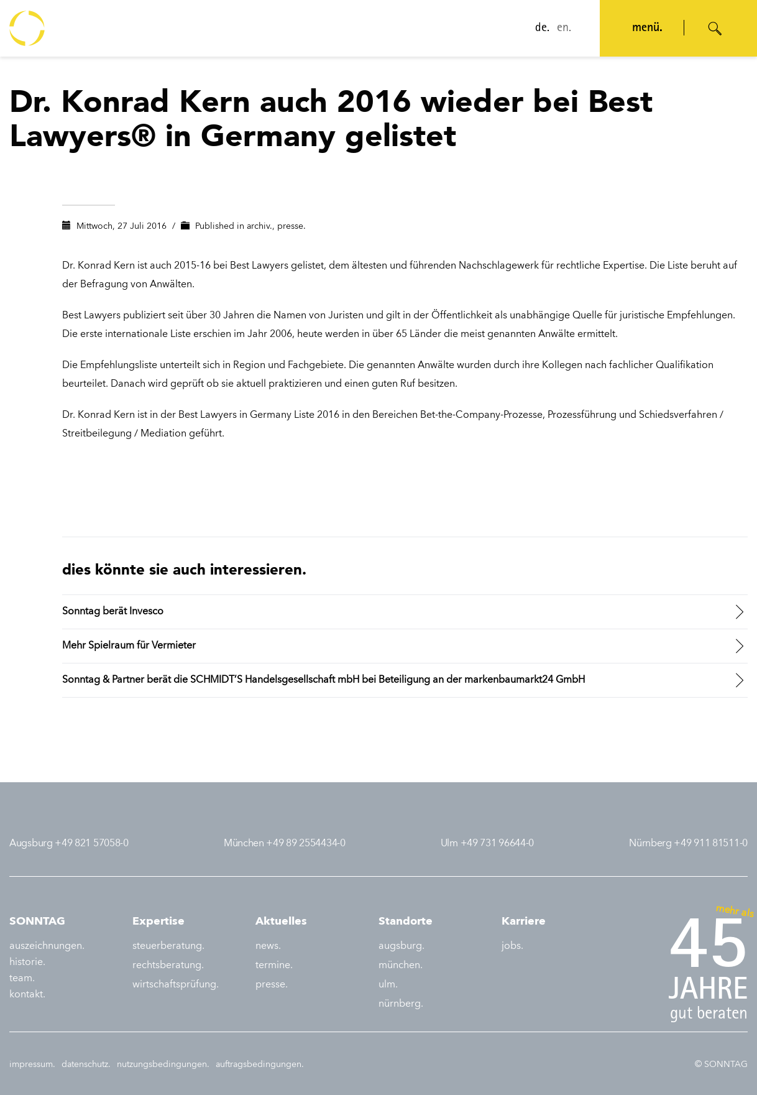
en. (564, 28)
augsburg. (401, 946)
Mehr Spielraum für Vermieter (129, 646)
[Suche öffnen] (715, 28)
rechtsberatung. (168, 966)
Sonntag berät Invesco (112, 612)
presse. (291, 226)
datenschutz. (86, 1064)
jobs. (512, 946)
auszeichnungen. (47, 946)
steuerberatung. (168, 946)
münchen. (400, 966)
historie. (27, 963)
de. (542, 28)
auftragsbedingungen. (260, 1064)
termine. (274, 966)
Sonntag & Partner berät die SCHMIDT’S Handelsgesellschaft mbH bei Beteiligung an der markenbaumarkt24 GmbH (323, 680)
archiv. (259, 226)
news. (268, 946)
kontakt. (27, 995)
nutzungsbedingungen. (163, 1064)
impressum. (32, 1064)
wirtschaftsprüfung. (175, 985)
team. (22, 979)
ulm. (388, 985)
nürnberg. (400, 1004)
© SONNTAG (721, 1064)
